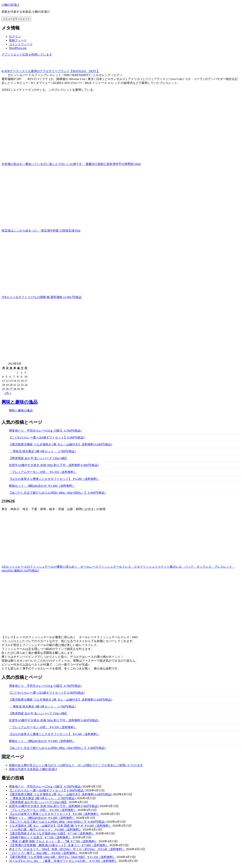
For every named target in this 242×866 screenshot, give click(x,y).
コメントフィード (21, 44)
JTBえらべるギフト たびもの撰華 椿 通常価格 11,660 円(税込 (41, 297)
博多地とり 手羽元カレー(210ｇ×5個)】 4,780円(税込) (45, 430)
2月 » (7, 393)
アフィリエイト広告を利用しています (26, 54)
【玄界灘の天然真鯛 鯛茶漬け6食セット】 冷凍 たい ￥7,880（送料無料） (59, 845)
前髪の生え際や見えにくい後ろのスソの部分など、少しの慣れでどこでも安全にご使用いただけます (76, 765)
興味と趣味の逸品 (19, 402)
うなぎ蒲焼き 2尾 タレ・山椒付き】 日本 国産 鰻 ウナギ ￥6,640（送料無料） (60, 825)
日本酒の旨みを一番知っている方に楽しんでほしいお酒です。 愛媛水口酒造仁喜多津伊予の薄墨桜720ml (71, 164)
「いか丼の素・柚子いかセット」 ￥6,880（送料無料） (45, 829)
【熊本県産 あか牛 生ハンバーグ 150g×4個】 (38, 458)
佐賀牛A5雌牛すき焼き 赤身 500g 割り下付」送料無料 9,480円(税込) (54, 465)
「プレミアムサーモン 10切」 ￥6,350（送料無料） (43, 472)
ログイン (15, 36)
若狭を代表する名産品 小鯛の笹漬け (33, 769)
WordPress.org (17, 48)
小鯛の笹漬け (10, 4)
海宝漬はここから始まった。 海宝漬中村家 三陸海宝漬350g (40, 230)
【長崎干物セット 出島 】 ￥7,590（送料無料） (40, 837)
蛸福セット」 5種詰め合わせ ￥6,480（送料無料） (42, 485)
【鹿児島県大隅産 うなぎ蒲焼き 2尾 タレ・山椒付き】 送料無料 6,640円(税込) (60, 444)
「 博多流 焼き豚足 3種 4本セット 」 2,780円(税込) (42, 451)
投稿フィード (18, 40)
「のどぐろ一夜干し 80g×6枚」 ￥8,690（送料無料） (43, 853)
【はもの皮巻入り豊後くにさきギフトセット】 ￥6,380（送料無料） (54, 478)
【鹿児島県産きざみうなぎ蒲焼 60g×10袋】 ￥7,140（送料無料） (52, 833)
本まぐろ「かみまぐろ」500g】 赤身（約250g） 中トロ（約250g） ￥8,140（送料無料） (67, 849)
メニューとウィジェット (16, 19)
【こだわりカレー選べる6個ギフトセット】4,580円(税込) (47, 437)
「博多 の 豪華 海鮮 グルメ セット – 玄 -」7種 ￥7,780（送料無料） (53, 841)
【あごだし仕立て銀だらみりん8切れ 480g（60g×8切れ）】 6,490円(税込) (57, 492)
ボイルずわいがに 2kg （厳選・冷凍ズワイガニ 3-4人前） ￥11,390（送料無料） (63, 860)
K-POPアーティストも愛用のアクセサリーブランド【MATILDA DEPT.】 (50, 71)
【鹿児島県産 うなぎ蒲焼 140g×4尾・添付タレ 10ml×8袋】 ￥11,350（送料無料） (62, 857)
